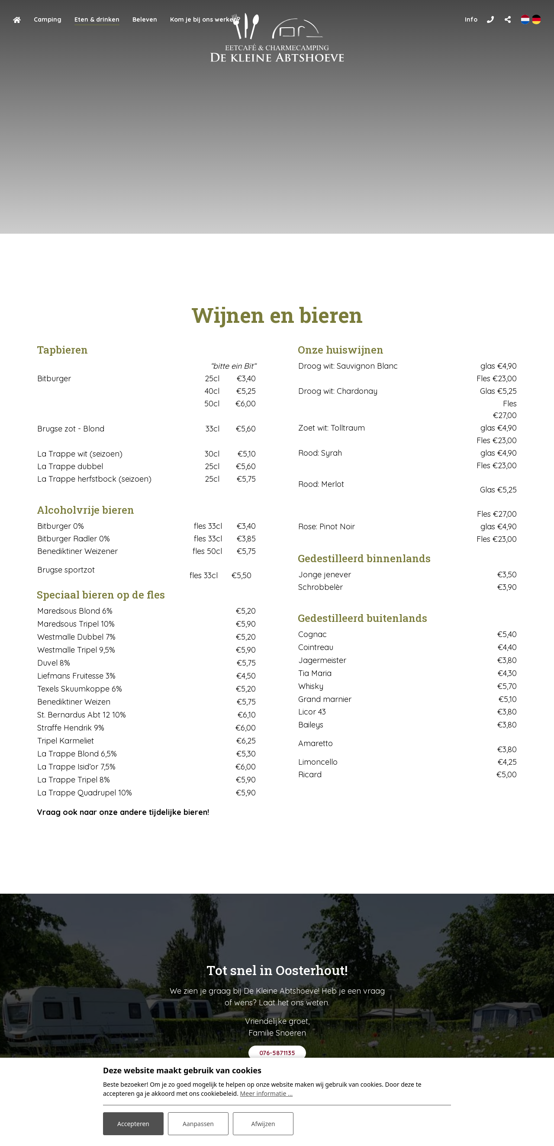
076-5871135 (277, 1053)
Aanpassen (198, 1124)
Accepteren (133, 1124)
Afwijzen (263, 1124)
